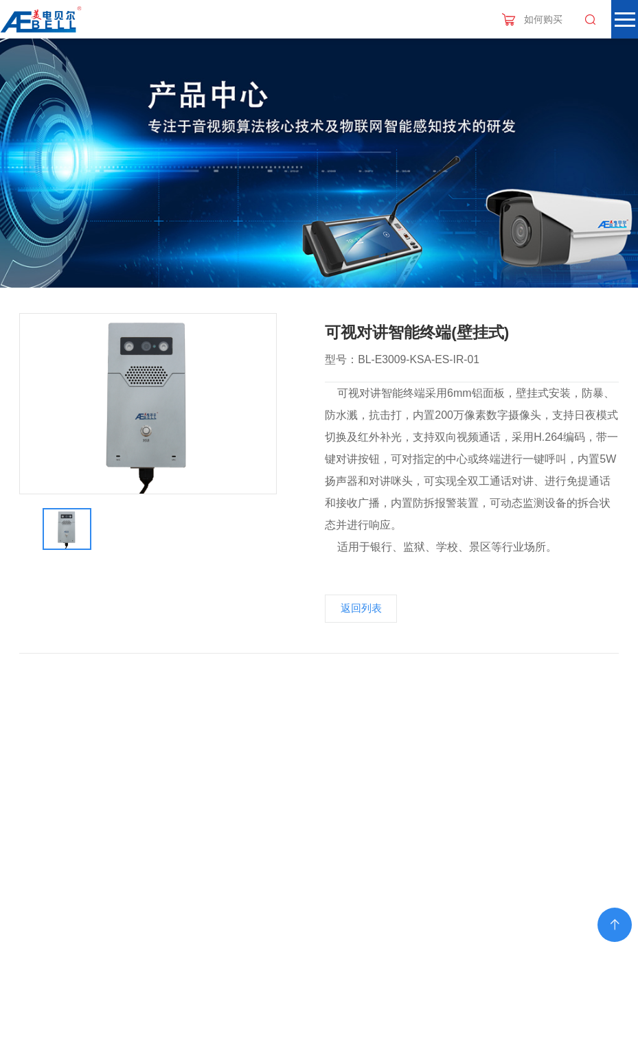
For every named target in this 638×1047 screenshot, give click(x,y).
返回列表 (361, 608)
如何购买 (543, 19)
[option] (148, 404)
